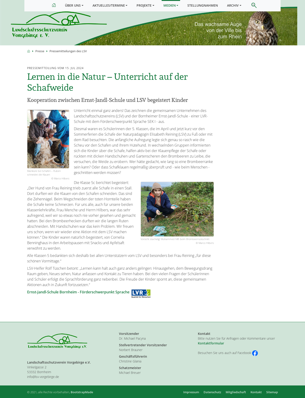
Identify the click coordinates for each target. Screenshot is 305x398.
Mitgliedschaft (236, 392)
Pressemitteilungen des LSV (68, 56)
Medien (169, 5)
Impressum (191, 392)
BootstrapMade (82, 392)
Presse (39, 56)
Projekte (144, 5)
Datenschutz (212, 392)
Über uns (73, 5)
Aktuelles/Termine (109, 5)
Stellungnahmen (202, 5)
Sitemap (272, 392)
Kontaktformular (211, 343)
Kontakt (256, 392)
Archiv (233, 5)
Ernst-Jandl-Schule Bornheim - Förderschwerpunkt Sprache (78, 296)
